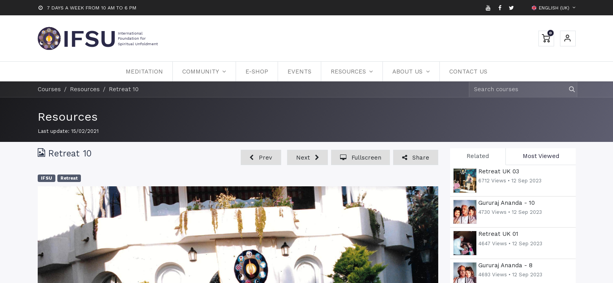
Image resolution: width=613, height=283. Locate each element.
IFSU (46, 178)
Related (478, 156)
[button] (261, 157)
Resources (68, 116)
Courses (49, 89)
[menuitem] (144, 71)
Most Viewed (541, 156)
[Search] (568, 89)
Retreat (69, 178)
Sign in (568, 38)
